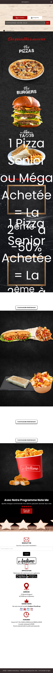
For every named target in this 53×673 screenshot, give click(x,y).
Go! (47, 23)
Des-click (34, 670)
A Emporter (35, 17)
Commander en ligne (44, 670)
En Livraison (20, 17)
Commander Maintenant (26, 307)
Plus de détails (26, 511)
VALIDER (27, 554)
